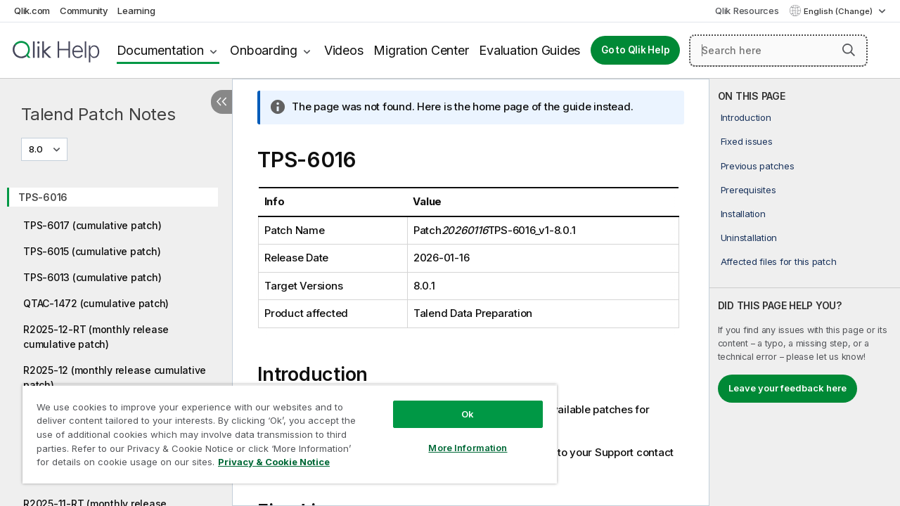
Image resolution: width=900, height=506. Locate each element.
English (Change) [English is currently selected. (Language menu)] (839, 11)
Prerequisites (748, 189)
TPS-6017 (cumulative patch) (92, 225)
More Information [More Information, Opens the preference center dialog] (457, 437)
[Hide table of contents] (221, 102)
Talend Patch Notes (98, 114)
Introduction (746, 117)
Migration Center (420, 50)
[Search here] (778, 50)
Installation (743, 213)
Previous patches (758, 165)
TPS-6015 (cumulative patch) (91, 251)
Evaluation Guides (529, 50)
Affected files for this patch (779, 261)
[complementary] (804, 292)
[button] (848, 50)
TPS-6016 (43, 197)
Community (84, 10)
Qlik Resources (747, 10)
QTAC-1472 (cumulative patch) (96, 303)
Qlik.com (32, 10)
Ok (457, 403)
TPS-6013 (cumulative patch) (92, 277)
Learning (136, 10)
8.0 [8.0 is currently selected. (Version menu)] (37, 149)
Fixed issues (747, 141)
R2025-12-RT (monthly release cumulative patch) (96, 336)
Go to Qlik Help (635, 50)
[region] (283, 429)
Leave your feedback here (787, 388)
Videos (344, 50)
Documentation (160, 50)
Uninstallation (749, 237)
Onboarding (263, 50)
